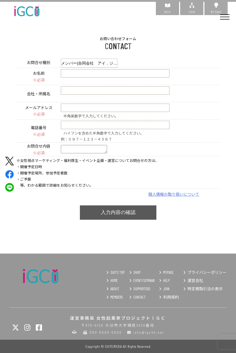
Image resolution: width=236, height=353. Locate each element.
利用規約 (171, 297)
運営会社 (195, 280)
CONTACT (139, 297)
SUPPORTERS (141, 288)
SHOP (136, 272)
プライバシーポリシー (207, 272)
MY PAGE (216, 8)
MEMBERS (116, 297)
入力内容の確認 (118, 212)
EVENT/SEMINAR (144, 280)
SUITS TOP (117, 272)
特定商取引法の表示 (205, 288)
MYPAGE (168, 272)
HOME (114, 280)
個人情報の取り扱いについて (173, 194)
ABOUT (114, 288)
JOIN (191, 8)
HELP (167, 8)
